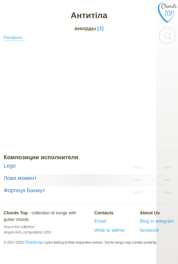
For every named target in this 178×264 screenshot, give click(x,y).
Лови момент (20, 178)
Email (100, 221)
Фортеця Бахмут (24, 190)
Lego (10, 166)
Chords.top (33, 242)
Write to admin (109, 230)
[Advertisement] (89, 97)
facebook (149, 230)
